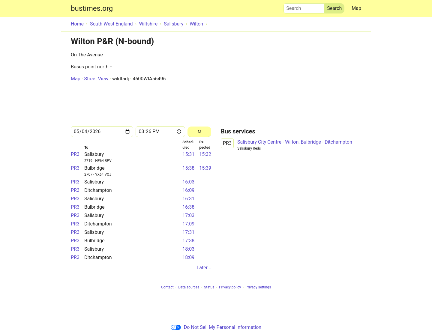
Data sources (188, 287)
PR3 (75, 154)
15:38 (188, 168)
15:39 (205, 168)
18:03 (188, 249)
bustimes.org (92, 8)
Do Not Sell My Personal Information (216, 327)
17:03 (188, 215)
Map (356, 8)
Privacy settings (258, 287)
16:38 (188, 207)
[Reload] (199, 132)
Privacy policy (230, 287)
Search (304, 6)
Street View (96, 79)
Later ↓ (204, 267)
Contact (167, 287)
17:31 (188, 232)
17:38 (188, 240)
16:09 (188, 190)
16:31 (188, 198)
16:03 (188, 182)
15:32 (205, 154)
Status (209, 287)
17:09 (188, 224)
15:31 (188, 154)
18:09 (188, 257)
